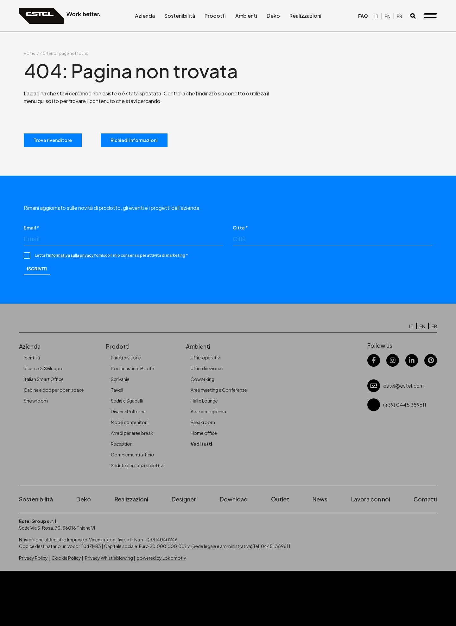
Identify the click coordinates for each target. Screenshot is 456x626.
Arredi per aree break (132, 433)
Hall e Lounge (204, 400)
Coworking (202, 379)
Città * (240, 227)
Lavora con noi (370, 499)
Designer (184, 499)
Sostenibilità (179, 15)
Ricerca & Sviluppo (43, 368)
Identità (32, 357)
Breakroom (203, 422)
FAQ (363, 16)
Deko (273, 15)
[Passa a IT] (376, 16)
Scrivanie (120, 379)
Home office (204, 433)
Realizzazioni (305, 15)
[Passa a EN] (387, 16)
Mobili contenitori (129, 422)
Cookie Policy (66, 558)
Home (29, 53)
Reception (122, 444)
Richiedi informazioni (134, 140)
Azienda (145, 15)
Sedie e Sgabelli (127, 400)
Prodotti (215, 15)
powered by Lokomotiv (161, 558)
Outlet (280, 499)
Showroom (36, 400)
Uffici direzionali (207, 368)
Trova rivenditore (53, 140)
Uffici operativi (206, 357)
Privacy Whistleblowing (109, 558)
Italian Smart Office (44, 379)
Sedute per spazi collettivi (137, 465)
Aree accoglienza (208, 411)
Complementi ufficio (132, 454)
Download (234, 499)
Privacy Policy (33, 558)
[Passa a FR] (399, 16)
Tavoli (117, 390)
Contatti (425, 499)
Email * (31, 227)
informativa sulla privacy (70, 255)
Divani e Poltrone (128, 411)
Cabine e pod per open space (54, 390)
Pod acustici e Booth (132, 368)
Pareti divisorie (126, 357)
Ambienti (246, 15)
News (320, 499)
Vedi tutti (201, 444)
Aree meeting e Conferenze (219, 390)
